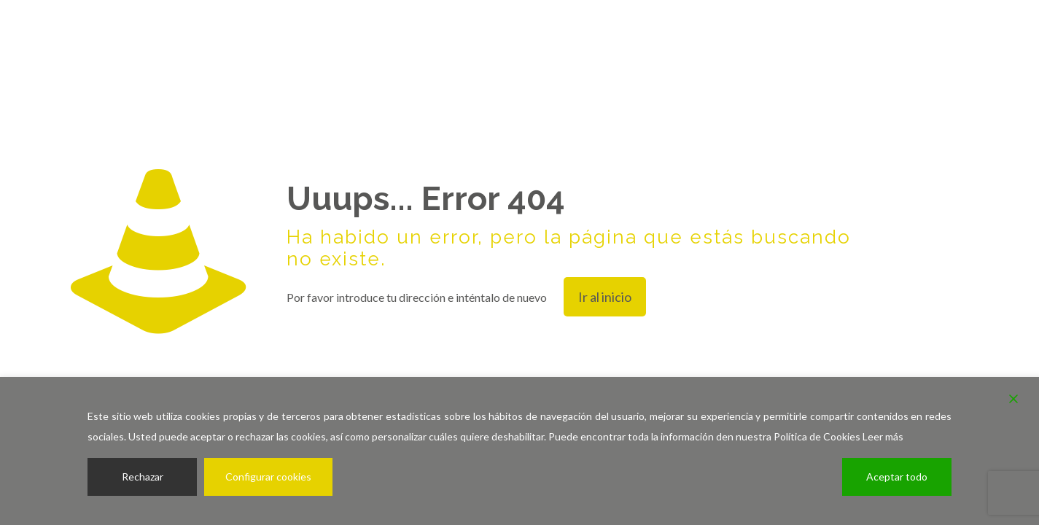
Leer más (883, 436)
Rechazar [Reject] (142, 476)
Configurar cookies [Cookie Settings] (268, 476)
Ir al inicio (604, 297)
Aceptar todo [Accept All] (896, 476)
